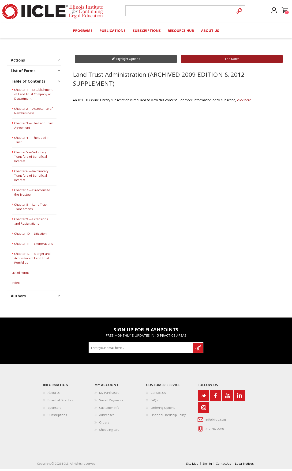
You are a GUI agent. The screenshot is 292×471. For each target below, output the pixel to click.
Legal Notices (244, 466)
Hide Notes (232, 61)
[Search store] (178, 12)
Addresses (107, 417)
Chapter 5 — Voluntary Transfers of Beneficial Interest (30, 158)
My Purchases (109, 395)
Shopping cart (281, 11)
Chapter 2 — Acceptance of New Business (33, 113)
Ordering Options (163, 410)
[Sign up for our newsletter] (141, 350)
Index (16, 285)
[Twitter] (203, 397)
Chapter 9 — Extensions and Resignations (31, 223)
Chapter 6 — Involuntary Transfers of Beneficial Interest (31, 177)
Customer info (109, 410)
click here (244, 102)
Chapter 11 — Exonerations (33, 246)
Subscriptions (57, 417)
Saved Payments (111, 402)
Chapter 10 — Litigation (30, 236)
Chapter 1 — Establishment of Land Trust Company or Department (33, 96)
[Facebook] (215, 397)
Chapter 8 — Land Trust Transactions (30, 208)
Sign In (207, 466)
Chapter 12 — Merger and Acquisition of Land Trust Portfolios (32, 260)
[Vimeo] (239, 397)
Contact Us (158, 395)
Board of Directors (61, 402)
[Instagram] (203, 409)
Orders (104, 424)
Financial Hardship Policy (168, 417)
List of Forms (21, 275)
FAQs (154, 402)
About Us (54, 395)
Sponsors (54, 410)
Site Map (192, 466)
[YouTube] (227, 397)
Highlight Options (128, 61)
